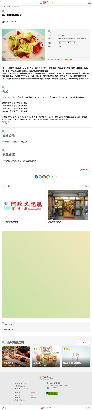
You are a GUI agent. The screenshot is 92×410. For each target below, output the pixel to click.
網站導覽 (17, 393)
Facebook (71, 43)
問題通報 (85, 170)
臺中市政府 (46, 378)
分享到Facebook (36, 177)
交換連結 (17, 397)
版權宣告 (33, 395)
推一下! (40, 177)
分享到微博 (44, 177)
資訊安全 (17, 395)
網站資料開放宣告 (19, 400)
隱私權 (33, 393)
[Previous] (5, 45)
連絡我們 (33, 397)
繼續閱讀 (5, 122)
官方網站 (62, 43)
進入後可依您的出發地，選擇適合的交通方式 (19, 161)
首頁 (3, 6)
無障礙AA (53, 393)
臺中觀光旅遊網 (46, 2)
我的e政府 (47, 393)
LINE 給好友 (48, 177)
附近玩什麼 (46, 408)
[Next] (42, 45)
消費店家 (16, 6)
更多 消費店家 (83, 342)
